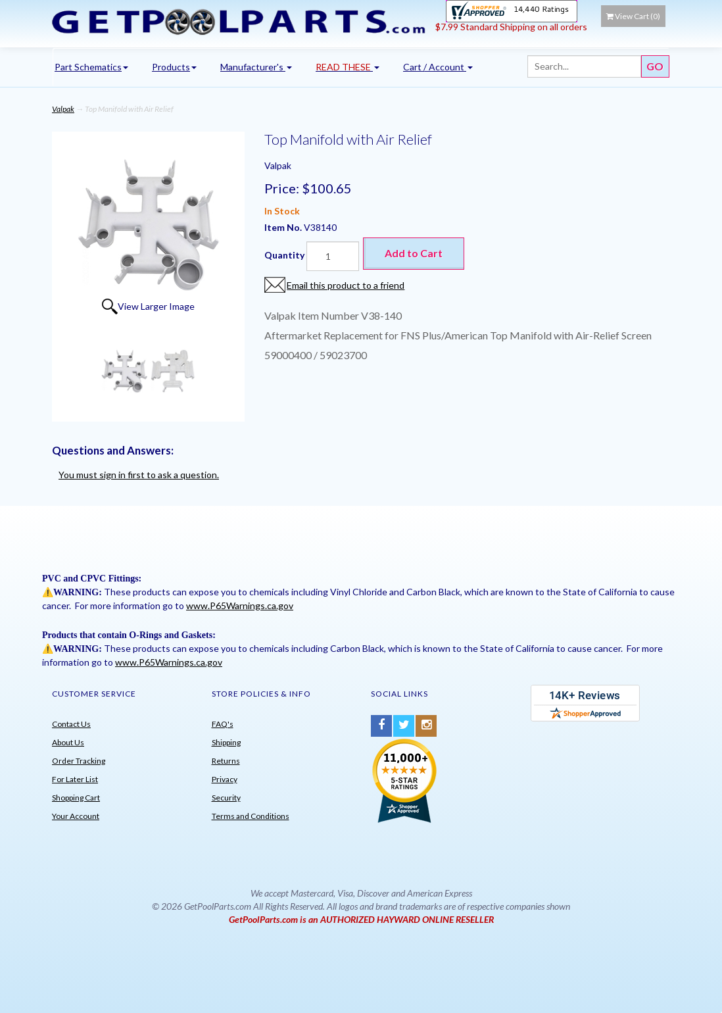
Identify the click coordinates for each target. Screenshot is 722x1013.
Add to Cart (414, 253)
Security (226, 798)
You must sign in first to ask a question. (139, 474)
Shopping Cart (76, 798)
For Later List (75, 779)
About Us (68, 742)
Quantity (284, 254)
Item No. (284, 227)
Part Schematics (91, 66)
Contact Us (71, 724)
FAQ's (222, 724)
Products (174, 66)
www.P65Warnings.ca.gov (239, 605)
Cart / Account (438, 66)
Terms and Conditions (250, 816)
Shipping (226, 742)
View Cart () (633, 16)
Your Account (75, 816)
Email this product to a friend (345, 285)
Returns (226, 761)
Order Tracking (78, 761)
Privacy (224, 779)
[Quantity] (332, 256)
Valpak (63, 109)
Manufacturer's (256, 66)
